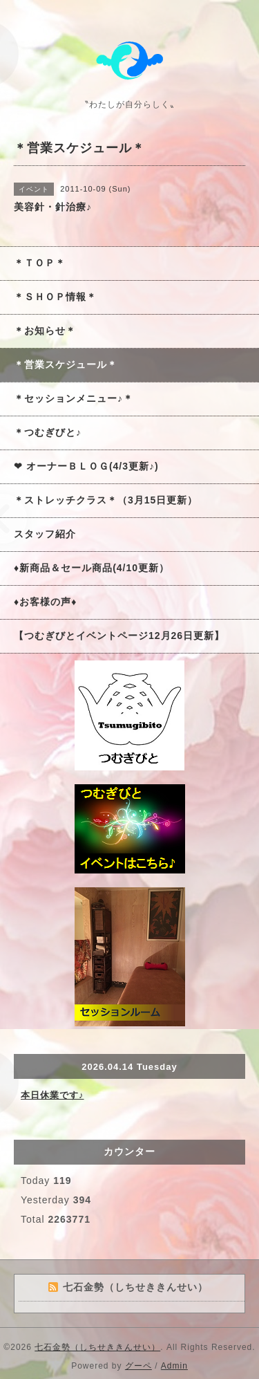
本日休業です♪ (52, 1095)
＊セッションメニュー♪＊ (73, 398)
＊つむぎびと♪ (47, 432)
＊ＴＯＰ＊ (40, 262)
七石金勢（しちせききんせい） (97, 1347)
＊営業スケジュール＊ (65, 364)
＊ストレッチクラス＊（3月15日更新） (106, 500)
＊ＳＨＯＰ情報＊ (55, 296)
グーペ (138, 1366)
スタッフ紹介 (45, 533)
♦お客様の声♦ (45, 601)
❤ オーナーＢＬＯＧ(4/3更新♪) (86, 466)
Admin (174, 1366)
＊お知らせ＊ (45, 330)
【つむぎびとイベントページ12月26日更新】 (119, 635)
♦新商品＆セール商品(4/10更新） (91, 567)
